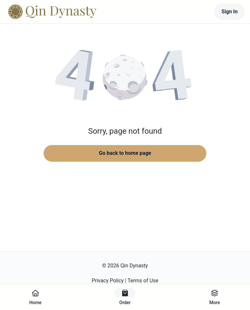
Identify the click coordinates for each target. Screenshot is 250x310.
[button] (125, 78)
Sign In (229, 11)
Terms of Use (143, 280)
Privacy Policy (108, 280)
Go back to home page (125, 153)
